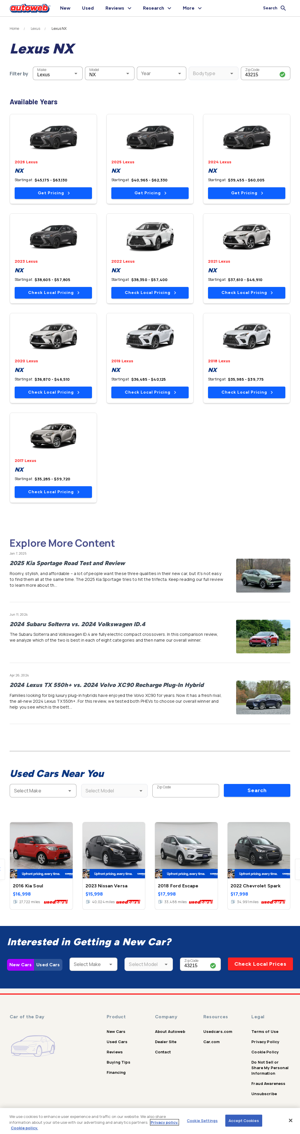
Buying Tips (118, 1062)
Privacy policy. (164, 1122)
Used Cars (48, 964)
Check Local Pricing (53, 292)
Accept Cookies (244, 1120)
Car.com (211, 1041)
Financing (116, 1072)
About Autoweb (170, 1031)
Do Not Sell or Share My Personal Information (270, 1067)
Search (257, 790)
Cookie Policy (265, 1052)
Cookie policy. (24, 1127)
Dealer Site (166, 1041)
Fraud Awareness (268, 1083)
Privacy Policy (265, 1041)
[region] (150, 1121)
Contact (163, 1052)
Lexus (35, 28)
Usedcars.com (218, 1031)
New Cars (20, 964)
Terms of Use (264, 1031)
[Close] (290, 1120)
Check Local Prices (260, 964)
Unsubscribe (264, 1093)
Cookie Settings (202, 1120)
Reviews (115, 1052)
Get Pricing (54, 193)
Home (14, 28)
